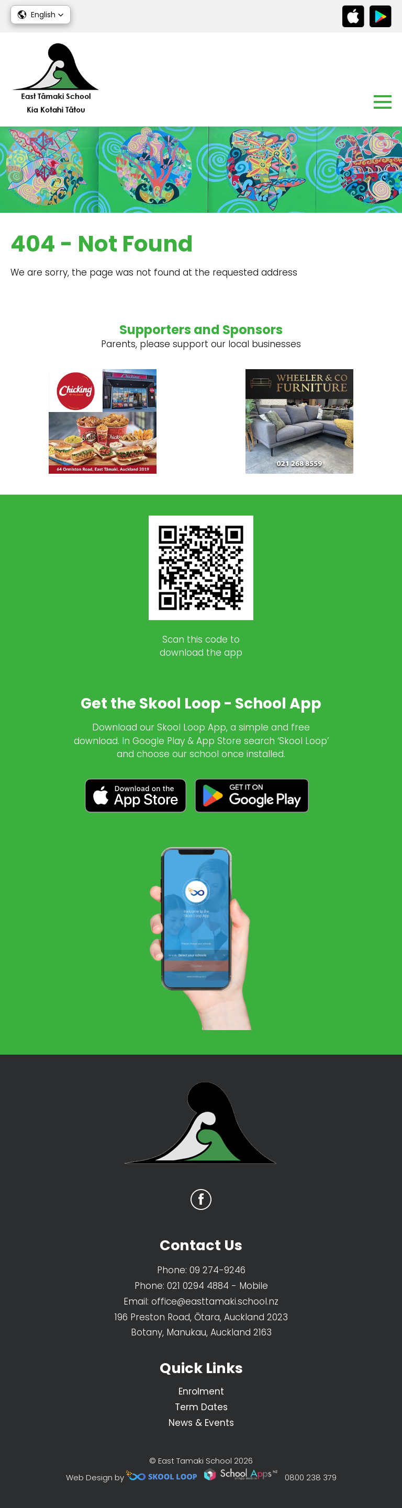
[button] (40, 14)
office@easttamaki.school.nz (214, 1301)
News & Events (201, 1422)
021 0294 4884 (198, 1285)
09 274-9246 (217, 1270)
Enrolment (201, 1391)
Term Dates (201, 1407)
